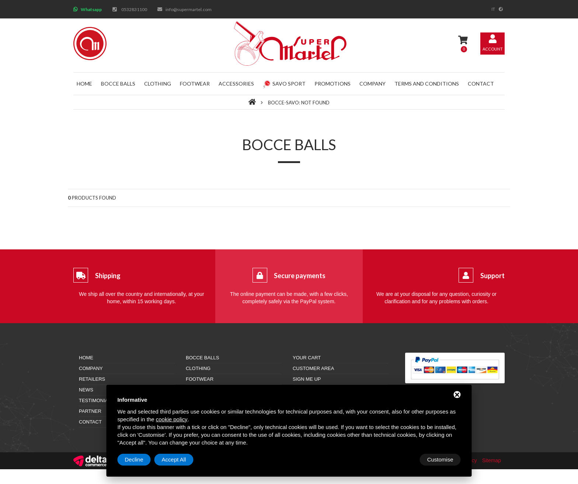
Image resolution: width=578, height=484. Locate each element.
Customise (138, 459)
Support (492, 276)
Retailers (92, 379)
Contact (481, 83)
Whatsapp (91, 9)
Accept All (441, 459)
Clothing (157, 83)
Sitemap (491, 460)
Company (372, 83)
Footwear (195, 83)
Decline (401, 459)
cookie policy (172, 419)
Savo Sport (284, 83)
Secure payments (299, 276)
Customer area (313, 368)
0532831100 (134, 9)
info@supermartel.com (189, 9)
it (493, 9)
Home (84, 83)
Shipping (108, 276)
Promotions (332, 83)
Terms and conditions (426, 83)
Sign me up (307, 379)
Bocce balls (118, 83)
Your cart (307, 357)
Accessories (236, 83)
